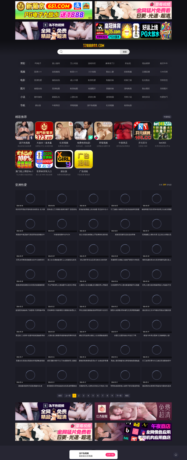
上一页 (68, 395)
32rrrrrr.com (93, 45)
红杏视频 (110, 105)
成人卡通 (74, 80)
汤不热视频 (92, 105)
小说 (22, 96)
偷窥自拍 (38, 88)
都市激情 (38, 97)
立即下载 (110, 455)
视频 (22, 71)
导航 (22, 105)
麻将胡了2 (110, 63)
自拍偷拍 (56, 71)
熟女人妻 (110, 71)
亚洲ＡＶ (38, 71)
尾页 (127, 395)
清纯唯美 (128, 88)
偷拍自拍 (56, 80)
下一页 (119, 395)
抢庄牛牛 (164, 63)
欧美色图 (74, 88)
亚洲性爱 (38, 80)
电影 (22, 80)
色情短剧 (128, 105)
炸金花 (128, 63)
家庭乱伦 (56, 97)
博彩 (22, 63)
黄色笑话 (146, 97)
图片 (22, 88)
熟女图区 (146, 88)
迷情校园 (110, 97)
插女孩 (38, 105)
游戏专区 (92, 63)
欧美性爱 (92, 80)
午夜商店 (56, 105)
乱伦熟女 (146, 80)
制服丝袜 (110, 80)
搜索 (125, 51)
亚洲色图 (56, 88)
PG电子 (38, 63)
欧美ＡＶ (74, 71)
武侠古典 (92, 97)
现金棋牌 (146, 63)
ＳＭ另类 (164, 71)
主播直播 (146, 71)
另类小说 (128, 97)
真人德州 (56, 63)
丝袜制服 (128, 71)
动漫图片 (92, 88)
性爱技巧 (164, 97)
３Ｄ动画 (92, 71)
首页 (60, 395)
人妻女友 (74, 97)
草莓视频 (74, 105)
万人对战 (74, 63)
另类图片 (164, 88)
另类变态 (164, 80)
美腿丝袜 (110, 88)
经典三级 (128, 80)
